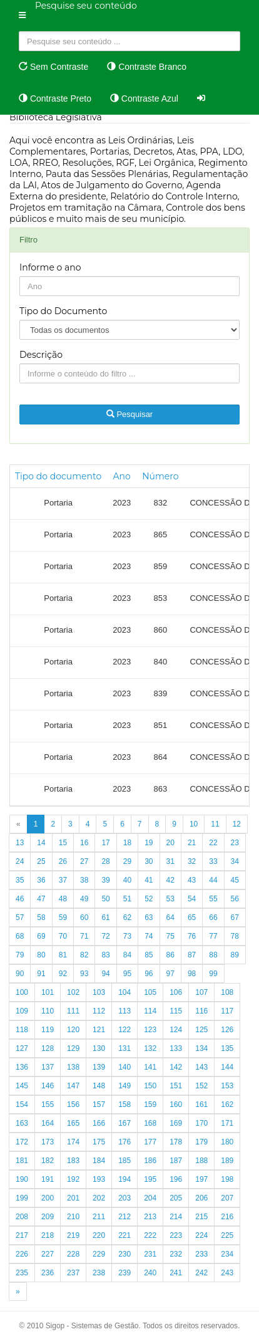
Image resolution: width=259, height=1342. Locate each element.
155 (47, 1104)
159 (150, 1104)
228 (73, 1254)
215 (201, 1216)
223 (176, 1235)
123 (150, 1029)
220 (99, 1235)
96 (149, 973)
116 (201, 1011)
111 (73, 1011)
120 (73, 1029)
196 (176, 1179)
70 (63, 936)
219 (73, 1235)
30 (149, 861)
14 (41, 842)
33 (213, 861)
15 (63, 842)
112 (99, 1011)
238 (99, 1272)
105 (150, 992)
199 (22, 1198)
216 (227, 1216)
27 (84, 861)
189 (227, 1160)
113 (124, 1011)
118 (22, 1029)
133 (176, 1048)
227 (47, 1254)
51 (127, 898)
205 (176, 1198)
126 (227, 1029)
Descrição (41, 354)
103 (99, 992)
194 (124, 1179)
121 (99, 1029)
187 (176, 1160)
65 (192, 917)
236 (47, 1272)
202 (99, 1198)
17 (105, 842)
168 (150, 1123)
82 (84, 955)
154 (22, 1104)
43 (192, 880)
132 (150, 1048)
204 (150, 1198)
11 (215, 824)
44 (213, 880)
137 (47, 1067)
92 (63, 973)
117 (227, 1011)
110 (47, 1011)
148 (99, 1085)
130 (99, 1048)
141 (150, 1067)
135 (227, 1048)
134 (201, 1048)
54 (192, 898)
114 (150, 1011)
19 (149, 842)
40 (127, 880)
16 (84, 842)
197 (201, 1179)
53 (170, 898)
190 (22, 1179)
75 (170, 936)
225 (227, 1235)
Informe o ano (50, 267)
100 (22, 992)
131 (124, 1048)
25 (41, 861)
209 (47, 1216)
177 (150, 1142)
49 (84, 898)
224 (201, 1235)
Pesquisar (129, 414)
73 (127, 936)
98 (192, 973)
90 (20, 973)
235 (22, 1272)
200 (47, 1198)
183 (73, 1160)
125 (201, 1029)
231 (150, 1254)
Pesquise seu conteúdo (86, 5)
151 (176, 1085)
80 (41, 955)
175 (99, 1142)
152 (201, 1085)
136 (22, 1067)
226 (22, 1254)
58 (41, 917)
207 (227, 1198)
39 (105, 880)
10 (194, 824)
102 (73, 992)
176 (124, 1142)
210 (73, 1216)
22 (213, 842)
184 (99, 1160)
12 (237, 824)
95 (127, 973)
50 (105, 898)
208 (22, 1216)
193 (99, 1179)
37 (63, 880)
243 (227, 1272)
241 (176, 1272)
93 (84, 973)
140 (124, 1067)
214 (176, 1216)
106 (176, 992)
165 (73, 1123)
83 (105, 955)
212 (124, 1216)
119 (47, 1029)
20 (170, 842)
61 (105, 917)
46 (20, 898)
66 (213, 917)
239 (124, 1272)
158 (124, 1104)
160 (176, 1104)
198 (227, 1179)
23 (235, 842)
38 (84, 880)
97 (170, 973)
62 (127, 917)
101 (47, 992)
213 (150, 1216)
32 (192, 861)
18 (127, 842)
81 (63, 955)
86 (170, 955)
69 (41, 936)
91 (41, 973)
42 (170, 880)
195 (150, 1179)
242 (201, 1272)
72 (105, 936)
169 (176, 1123)
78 (235, 936)
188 (201, 1160)
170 (201, 1123)
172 (22, 1142)
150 (150, 1085)
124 (176, 1029)
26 (63, 861)
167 (124, 1123)
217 (22, 1235)
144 (227, 1067)
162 (227, 1104)
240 (150, 1272)
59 (63, 917)
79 (20, 955)
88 (213, 955)
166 (99, 1123)
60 (84, 917)
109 (22, 1011)
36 (41, 880)
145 (22, 1085)
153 (227, 1085)
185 (124, 1160)
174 (73, 1142)
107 (201, 992)
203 (124, 1198)
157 (99, 1104)
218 (47, 1235)
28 (105, 861)
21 (192, 842)
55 (213, 898)
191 (47, 1179)
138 (73, 1067)
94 (105, 973)
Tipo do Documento (63, 311)
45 (235, 880)
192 (73, 1179)
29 (127, 861)
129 (73, 1048)
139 (99, 1067)
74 (149, 936)
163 (22, 1123)
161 (201, 1104)
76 (192, 936)
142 (176, 1067)
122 (124, 1029)
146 (47, 1085)
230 (124, 1254)
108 (227, 992)
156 (73, 1104)
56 (235, 898)
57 (20, 917)
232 (176, 1254)
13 (20, 842)
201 (73, 1198)
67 (235, 917)
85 (149, 955)
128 (47, 1048)
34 (235, 861)
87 (192, 955)
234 (227, 1254)
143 (201, 1067)
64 (170, 917)
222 (150, 1235)
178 (176, 1142)
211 (99, 1216)
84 (127, 955)
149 (124, 1085)
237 (73, 1272)
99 (213, 973)
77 (213, 936)
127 (22, 1048)
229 (99, 1254)
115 (176, 1011)
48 (63, 898)
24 (20, 861)
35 (20, 880)
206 (201, 1198)
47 (41, 898)
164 (47, 1123)
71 (84, 936)
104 (124, 992)
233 (201, 1254)
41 (149, 880)
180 (227, 1142)
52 (149, 898)
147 (73, 1085)
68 (20, 936)
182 (47, 1160)
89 (235, 955)
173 (47, 1142)
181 (22, 1160)
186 (150, 1160)
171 (227, 1123)
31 (170, 861)
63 (149, 917)
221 (124, 1235)
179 (201, 1142)
